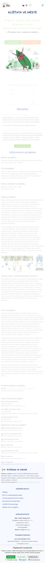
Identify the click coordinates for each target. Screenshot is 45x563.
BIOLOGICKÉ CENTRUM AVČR (11, 501)
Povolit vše (11, 557)
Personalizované (34, 560)
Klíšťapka (5, 492)
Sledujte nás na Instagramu (10, 507)
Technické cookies (11, 560)
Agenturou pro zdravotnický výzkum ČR (28, 482)
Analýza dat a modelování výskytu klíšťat (24, 30)
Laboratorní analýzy (23, 26)
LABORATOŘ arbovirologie (10, 504)
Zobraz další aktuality (22, 148)
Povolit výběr (21, 557)
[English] (26, 5)
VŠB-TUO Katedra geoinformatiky (12, 495)
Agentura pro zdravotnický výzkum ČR (21, 390)
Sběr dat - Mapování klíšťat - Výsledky (24, 22)
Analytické (23, 560)
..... (36, 127)
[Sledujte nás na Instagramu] (30, 5)
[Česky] (23, 5)
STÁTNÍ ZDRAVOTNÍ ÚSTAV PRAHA (12, 498)
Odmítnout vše (33, 557)
